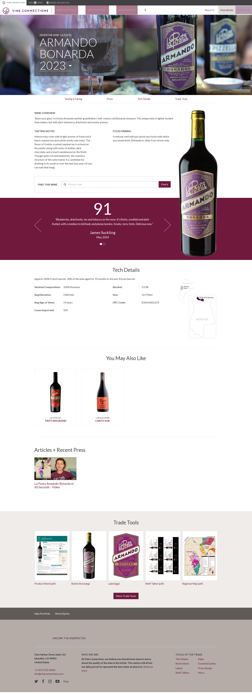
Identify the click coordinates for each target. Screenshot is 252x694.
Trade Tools (244, 10)
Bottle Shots (182, 665)
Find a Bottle (227, 10)
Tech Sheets (182, 660)
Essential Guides (207, 665)
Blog (66, 683)
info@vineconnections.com (49, 675)
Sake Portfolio (91, 10)
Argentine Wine (49, 36)
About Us (211, 10)
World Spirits (117, 10)
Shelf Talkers (183, 674)
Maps (201, 660)
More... (202, 674)
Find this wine (47, 185)
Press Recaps (205, 669)
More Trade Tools (126, 597)
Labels (179, 669)
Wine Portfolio (64, 10)
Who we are (89, 656)
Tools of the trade (189, 656)
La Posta (66, 36)
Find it (164, 185)
